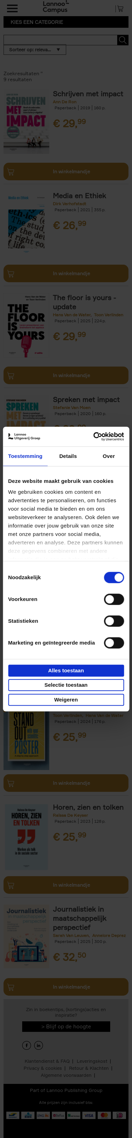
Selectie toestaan (66, 685)
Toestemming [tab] (25, 456)
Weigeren (66, 700)
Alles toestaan (66, 670)
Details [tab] (68, 456)
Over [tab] (109, 456)
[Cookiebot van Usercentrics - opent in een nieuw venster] (94, 436)
